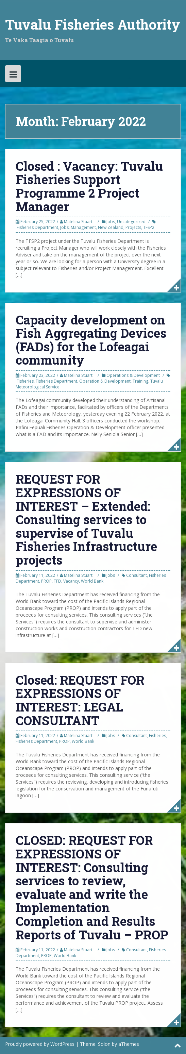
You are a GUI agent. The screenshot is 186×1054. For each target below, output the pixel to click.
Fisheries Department (37, 227)
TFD (57, 581)
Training (140, 381)
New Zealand (110, 227)
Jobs (110, 221)
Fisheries (25, 381)
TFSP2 (148, 227)
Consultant (136, 575)
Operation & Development (105, 381)
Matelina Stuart (78, 221)
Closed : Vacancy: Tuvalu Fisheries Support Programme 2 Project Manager (89, 186)
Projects (133, 227)
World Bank (92, 581)
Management (83, 227)
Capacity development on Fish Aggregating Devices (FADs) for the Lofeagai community (91, 340)
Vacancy (71, 581)
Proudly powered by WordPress (39, 1044)
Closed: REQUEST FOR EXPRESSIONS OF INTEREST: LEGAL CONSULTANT (80, 700)
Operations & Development (133, 375)
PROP (46, 581)
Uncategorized (131, 221)
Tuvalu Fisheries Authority (92, 24)
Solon (104, 1044)
